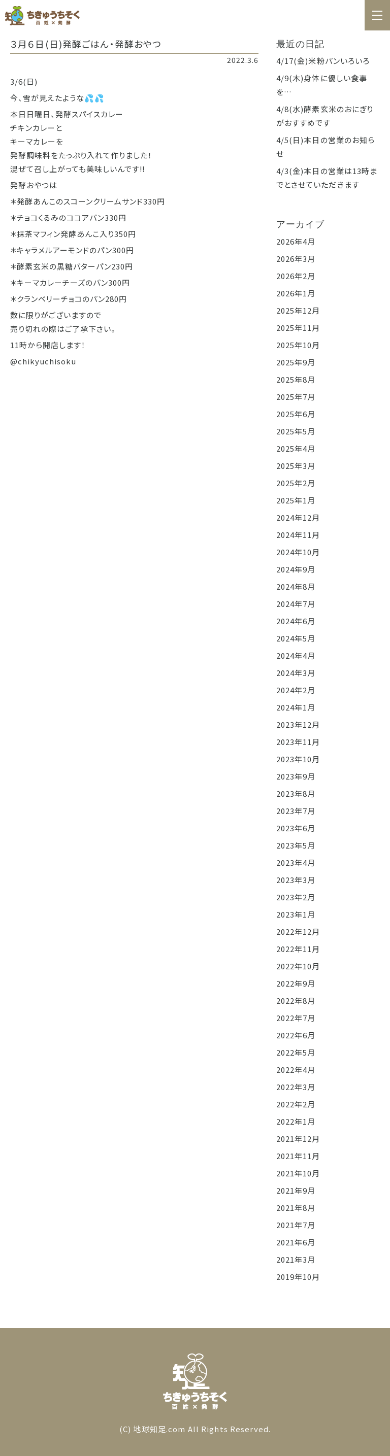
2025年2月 (296, 483)
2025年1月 (296, 500)
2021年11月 (298, 1155)
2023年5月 (296, 845)
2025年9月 (296, 362)
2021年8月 (296, 1207)
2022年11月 (298, 948)
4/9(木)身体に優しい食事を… (322, 85)
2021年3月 (296, 1259)
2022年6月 (296, 1035)
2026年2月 (296, 275)
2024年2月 (296, 690)
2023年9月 (296, 776)
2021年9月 (296, 1190)
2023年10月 (298, 759)
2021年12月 (298, 1138)
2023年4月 (296, 862)
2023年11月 (298, 741)
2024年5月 (296, 638)
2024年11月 (298, 534)
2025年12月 (298, 310)
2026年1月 (296, 293)
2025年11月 (298, 327)
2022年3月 (296, 1086)
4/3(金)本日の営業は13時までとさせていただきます (327, 177)
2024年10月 (298, 552)
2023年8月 (296, 793)
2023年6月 (296, 828)
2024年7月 (296, 603)
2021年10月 (298, 1173)
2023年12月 (298, 724)
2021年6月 (296, 1242)
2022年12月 (298, 931)
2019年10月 (298, 1276)
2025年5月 (296, 431)
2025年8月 (296, 379)
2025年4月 (296, 448)
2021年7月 (296, 1225)
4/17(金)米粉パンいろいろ (323, 60)
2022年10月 (298, 966)
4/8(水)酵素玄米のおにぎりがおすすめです (325, 116)
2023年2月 (296, 897)
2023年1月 (296, 914)
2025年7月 (296, 396)
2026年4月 (296, 241)
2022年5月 (296, 1052)
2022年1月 (296, 1121)
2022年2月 (296, 1104)
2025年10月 (298, 345)
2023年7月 (296, 810)
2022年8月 (296, 1000)
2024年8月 (296, 586)
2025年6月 (296, 414)
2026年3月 (296, 258)
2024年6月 (296, 621)
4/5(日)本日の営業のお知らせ (325, 146)
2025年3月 (296, 465)
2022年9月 (296, 983)
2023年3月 (296, 879)
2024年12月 (298, 517)
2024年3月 (296, 672)
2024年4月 (296, 655)
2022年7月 (296, 1017)
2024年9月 (296, 569)
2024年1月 (296, 707)
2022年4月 (296, 1069)
